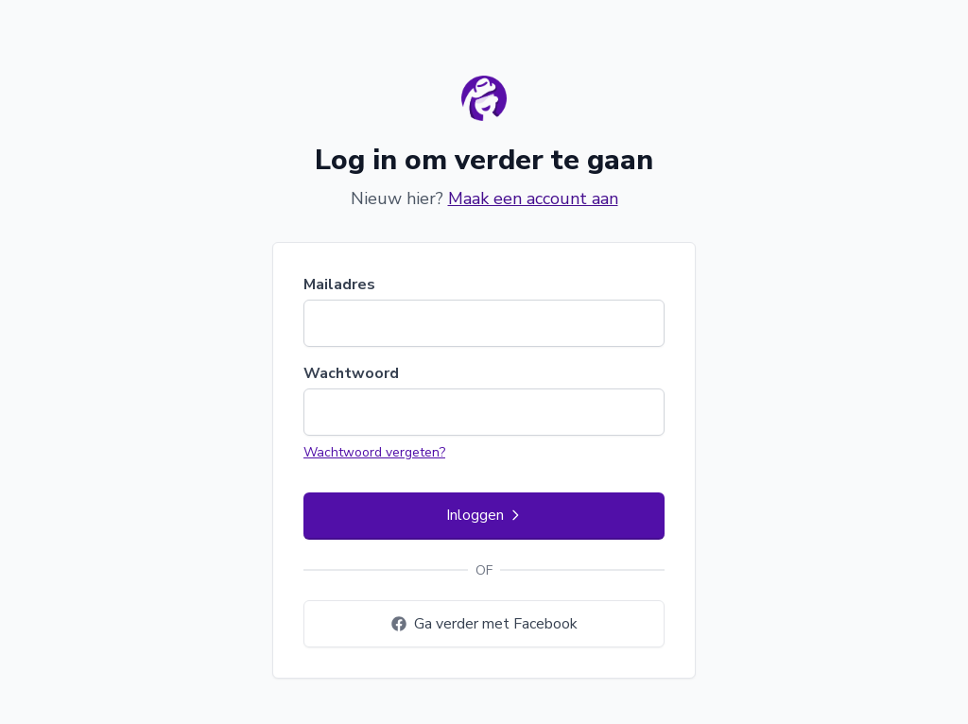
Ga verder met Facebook (484, 623)
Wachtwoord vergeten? (374, 452)
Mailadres (339, 284)
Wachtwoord (351, 373)
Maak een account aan (533, 198)
